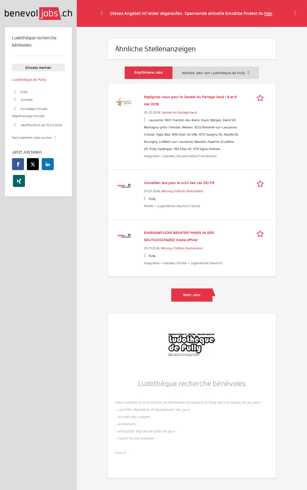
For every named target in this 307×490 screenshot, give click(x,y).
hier (268, 13)
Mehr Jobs (192, 295)
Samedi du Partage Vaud (179, 112)
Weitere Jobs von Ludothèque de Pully (215, 73)
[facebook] (18, 164)
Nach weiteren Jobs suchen (32, 138)
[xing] (19, 181)
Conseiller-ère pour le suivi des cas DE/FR (179, 182)
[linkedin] (48, 164)
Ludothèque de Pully (29, 80)
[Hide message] (296, 13)
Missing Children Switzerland (182, 191)
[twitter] (33, 164)
